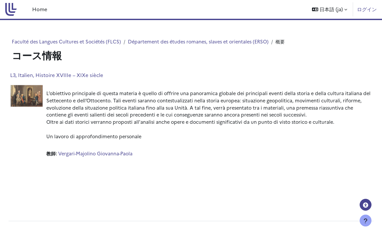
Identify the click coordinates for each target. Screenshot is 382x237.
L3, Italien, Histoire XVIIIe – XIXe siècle (71, 75)
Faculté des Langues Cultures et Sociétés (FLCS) (79, 41)
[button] (329, 9)
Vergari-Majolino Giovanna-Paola (112, 170)
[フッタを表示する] (365, 220)
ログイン (367, 9)
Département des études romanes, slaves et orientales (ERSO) (217, 41)
